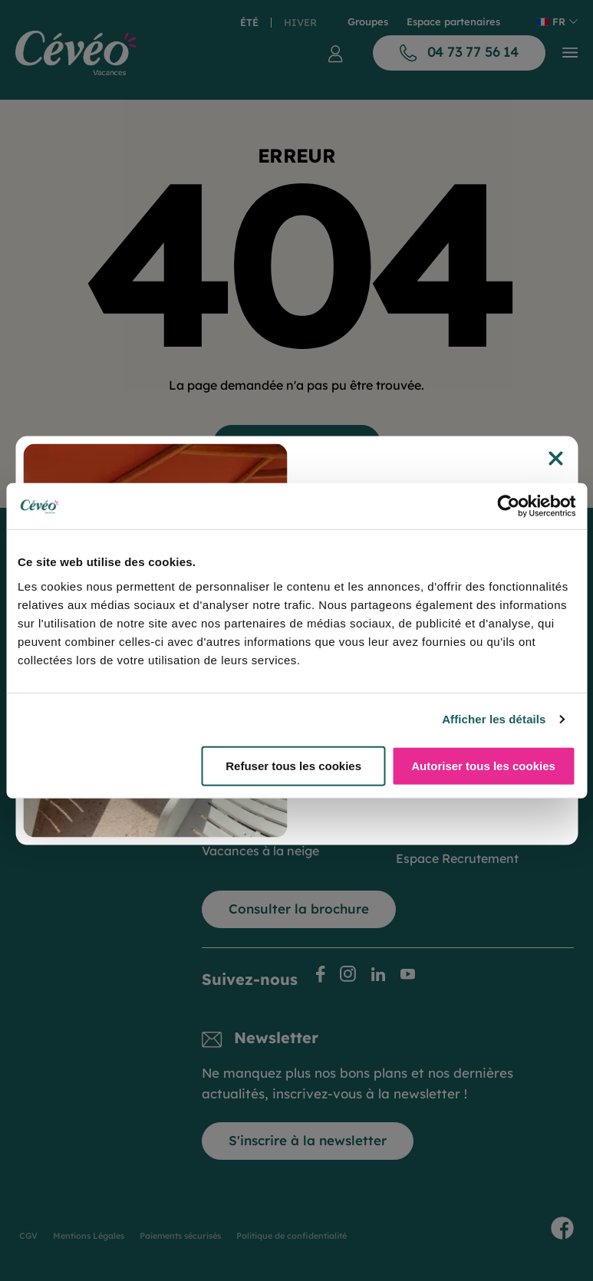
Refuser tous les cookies (293, 765)
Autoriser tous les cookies (483, 765)
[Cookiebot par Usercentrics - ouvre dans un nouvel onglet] (508, 506)
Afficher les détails (493, 719)
